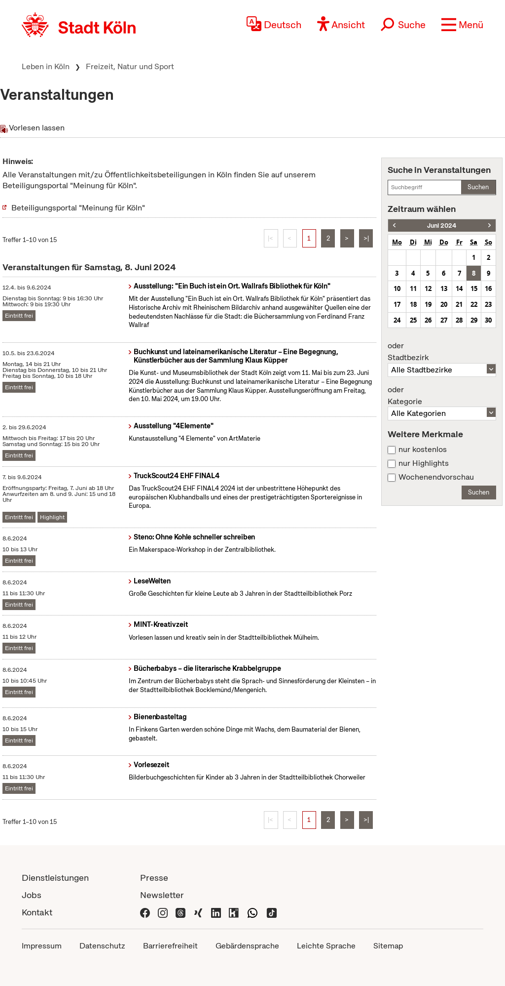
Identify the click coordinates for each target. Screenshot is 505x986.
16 (488, 288)
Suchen (478, 187)
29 (473, 320)
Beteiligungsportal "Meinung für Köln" (78, 208)
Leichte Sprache (326, 946)
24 (397, 320)
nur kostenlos (422, 449)
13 (443, 288)
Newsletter (162, 895)
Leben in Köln (46, 66)
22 (473, 304)
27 (443, 320)
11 (413, 288)
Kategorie (442, 396)
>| (366, 238)
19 (428, 304)
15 (473, 288)
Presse (154, 877)
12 (428, 288)
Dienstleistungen (55, 877)
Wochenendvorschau (436, 477)
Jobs (31, 895)
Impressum (42, 946)
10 (397, 288)
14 (459, 288)
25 (413, 320)
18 (413, 304)
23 (488, 304)
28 (459, 320)
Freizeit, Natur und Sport (130, 66)
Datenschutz (102, 946)
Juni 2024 (441, 225)
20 (443, 304)
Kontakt (37, 912)
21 (459, 304)
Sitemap (388, 946)
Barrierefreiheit (170, 946)
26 (428, 320)
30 (488, 320)
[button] (462, 24)
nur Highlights (423, 463)
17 (397, 304)
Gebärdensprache (247, 946)
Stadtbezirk (442, 352)
